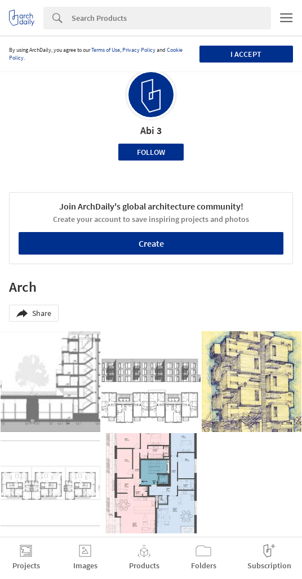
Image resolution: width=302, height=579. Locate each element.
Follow (151, 152)
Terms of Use (105, 50)
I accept (245, 54)
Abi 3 (151, 130)
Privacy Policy (139, 50)
